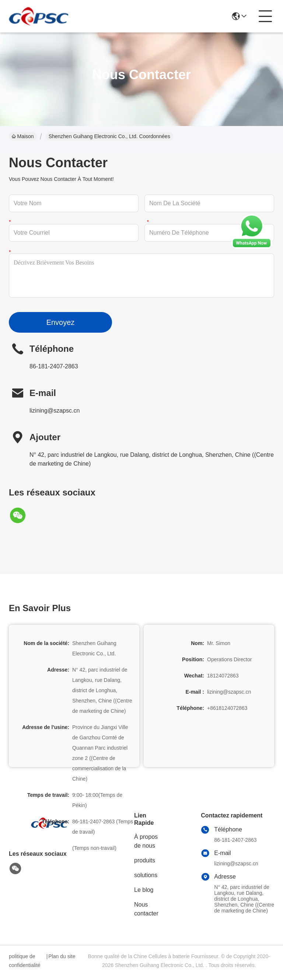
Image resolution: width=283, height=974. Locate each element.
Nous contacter (146, 909)
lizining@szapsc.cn (54, 410)
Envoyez (60, 322)
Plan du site (61, 956)
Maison (23, 136)
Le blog (144, 890)
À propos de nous (146, 841)
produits (144, 860)
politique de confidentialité (25, 960)
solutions (145, 875)
